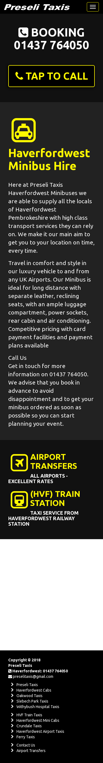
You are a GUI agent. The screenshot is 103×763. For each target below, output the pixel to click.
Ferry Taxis (25, 737)
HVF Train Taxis (29, 715)
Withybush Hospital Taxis (37, 706)
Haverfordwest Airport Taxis (40, 731)
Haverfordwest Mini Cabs (37, 720)
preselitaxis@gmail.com (33, 676)
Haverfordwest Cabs (33, 690)
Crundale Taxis (29, 726)
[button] (51, 76)
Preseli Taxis (27, 685)
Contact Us (25, 745)
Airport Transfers (31, 750)
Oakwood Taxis (29, 696)
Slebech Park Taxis (32, 701)
